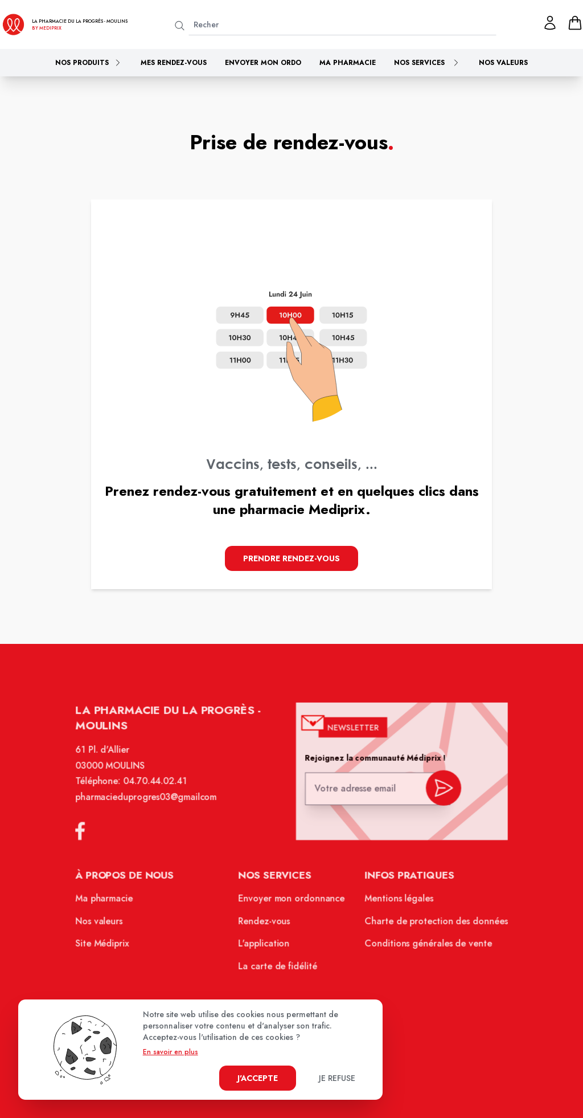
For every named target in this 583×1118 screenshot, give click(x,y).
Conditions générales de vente (425, 946)
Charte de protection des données (433, 923)
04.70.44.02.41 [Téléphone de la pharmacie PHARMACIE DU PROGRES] (158, 787)
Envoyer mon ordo (263, 63)
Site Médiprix (106, 946)
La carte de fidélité (278, 968)
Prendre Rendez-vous (291, 558)
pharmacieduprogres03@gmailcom (149, 803)
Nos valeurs (503, 63)
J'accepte (257, 1078)
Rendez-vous (265, 923)
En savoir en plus (170, 1051)
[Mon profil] (550, 23)
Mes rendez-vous (174, 63)
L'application (265, 946)
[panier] (575, 23)
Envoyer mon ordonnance (292, 902)
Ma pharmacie (347, 63)
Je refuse (337, 1078)
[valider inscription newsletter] (440, 792)
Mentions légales (396, 902)
